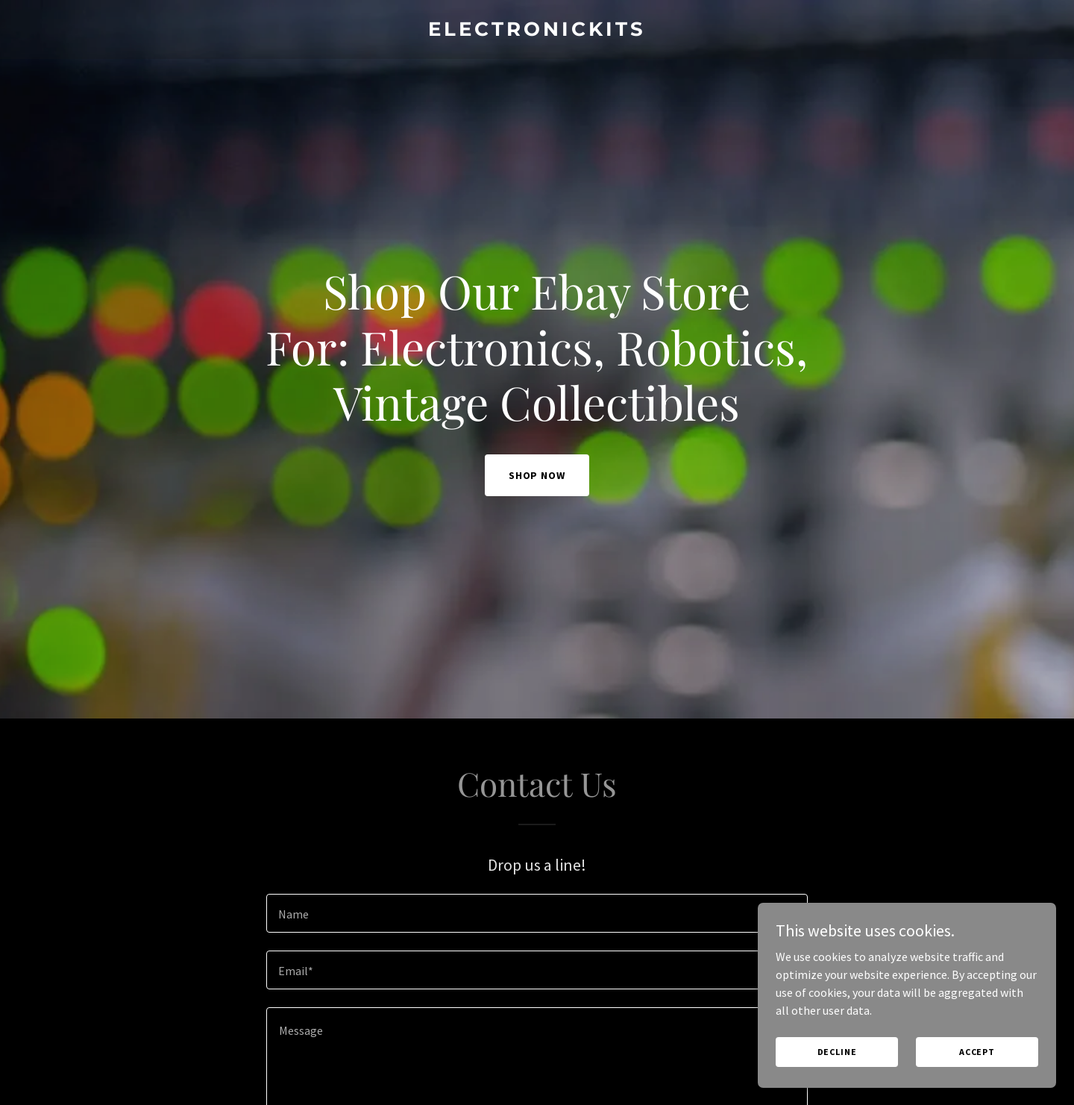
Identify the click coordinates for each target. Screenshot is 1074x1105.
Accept (977, 1051)
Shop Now (537, 475)
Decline (837, 1051)
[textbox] (536, 913)
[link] (536, 31)
